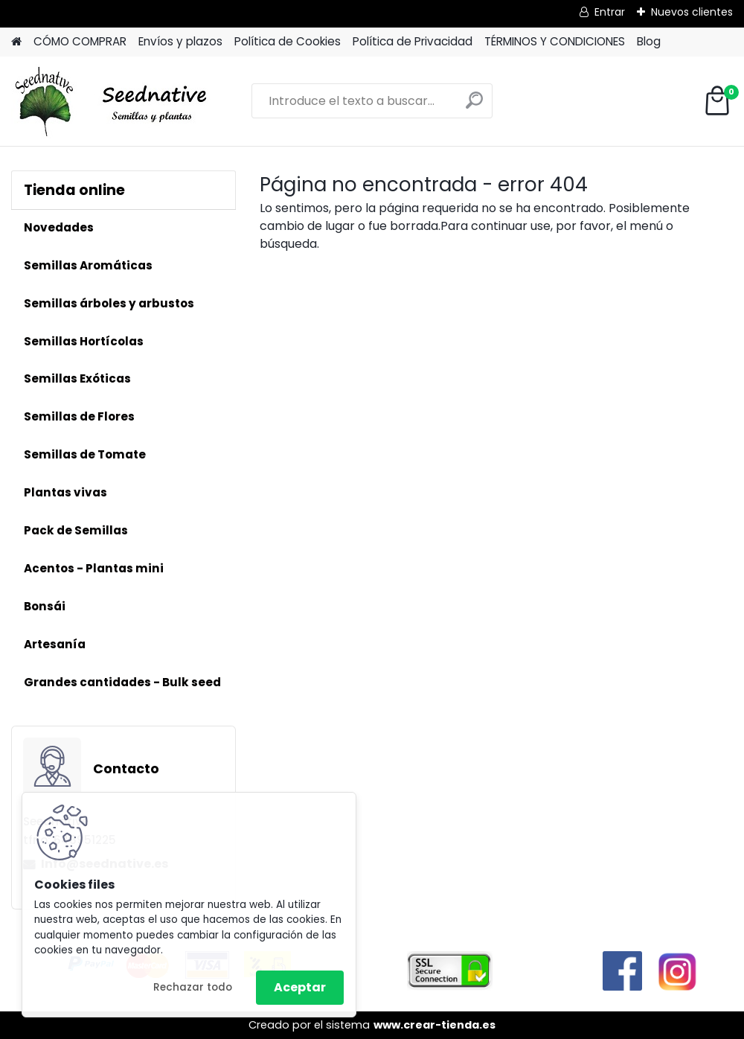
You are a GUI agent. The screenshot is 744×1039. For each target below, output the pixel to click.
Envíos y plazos (180, 41)
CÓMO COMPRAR (79, 41)
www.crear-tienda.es (434, 1024)
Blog (649, 41)
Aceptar (300, 987)
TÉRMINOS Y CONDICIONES (554, 41)
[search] (474, 106)
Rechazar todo (192, 987)
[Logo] (113, 101)
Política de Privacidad (412, 41)
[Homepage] (16, 42)
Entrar (609, 11)
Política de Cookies (287, 41)
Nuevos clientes (692, 11)
